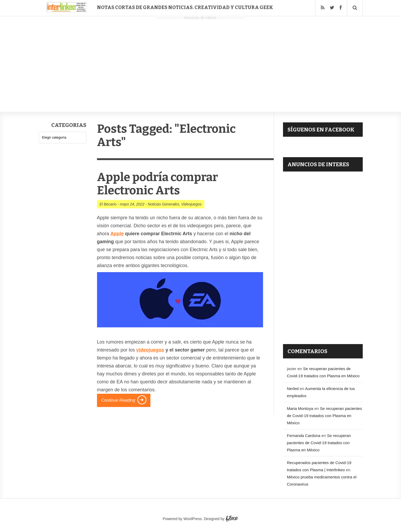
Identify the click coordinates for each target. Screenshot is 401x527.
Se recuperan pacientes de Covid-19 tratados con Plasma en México (324, 415)
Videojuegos (191, 204)
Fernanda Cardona (303, 435)
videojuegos (150, 350)
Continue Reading (118, 400)
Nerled (293, 388)
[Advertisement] (200, 59)
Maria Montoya (300, 408)
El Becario (108, 204)
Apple (117, 233)
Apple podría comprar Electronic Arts (157, 184)
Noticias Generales (163, 204)
